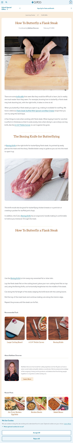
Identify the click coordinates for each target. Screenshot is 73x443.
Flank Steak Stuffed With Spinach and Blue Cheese (35, 111)
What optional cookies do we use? (13, 426)
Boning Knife (11, 145)
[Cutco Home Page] (36, 2)
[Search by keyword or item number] (6, 2)
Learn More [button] (27, 379)
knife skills (20, 96)
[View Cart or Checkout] (70, 3)
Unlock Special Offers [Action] (6, 8)
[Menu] (2, 2)
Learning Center (30, 15)
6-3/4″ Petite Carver (22, 125)
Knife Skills (44, 15)
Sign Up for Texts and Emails (45, 8)
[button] (20, 8)
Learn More (67, 424)
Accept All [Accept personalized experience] (36, 433)
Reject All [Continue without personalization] (36, 439)
